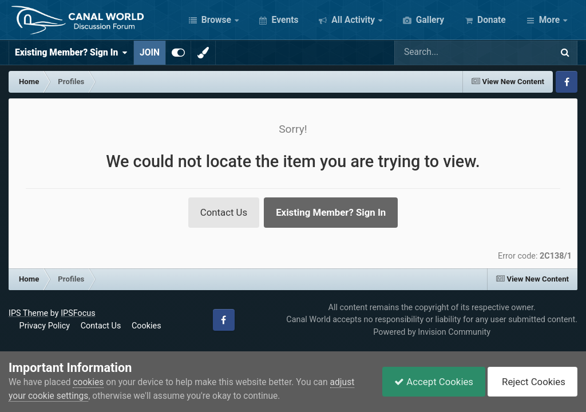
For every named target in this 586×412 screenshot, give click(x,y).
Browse (216, 20)
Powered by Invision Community (431, 332)
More (549, 20)
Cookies (146, 326)
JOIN (150, 52)
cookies (88, 382)
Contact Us (223, 212)
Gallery (429, 20)
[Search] (433, 53)
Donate (490, 20)
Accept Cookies (433, 381)
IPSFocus (78, 313)
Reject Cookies (532, 381)
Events (284, 20)
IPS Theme (28, 313)
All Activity (353, 20)
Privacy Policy (44, 326)
